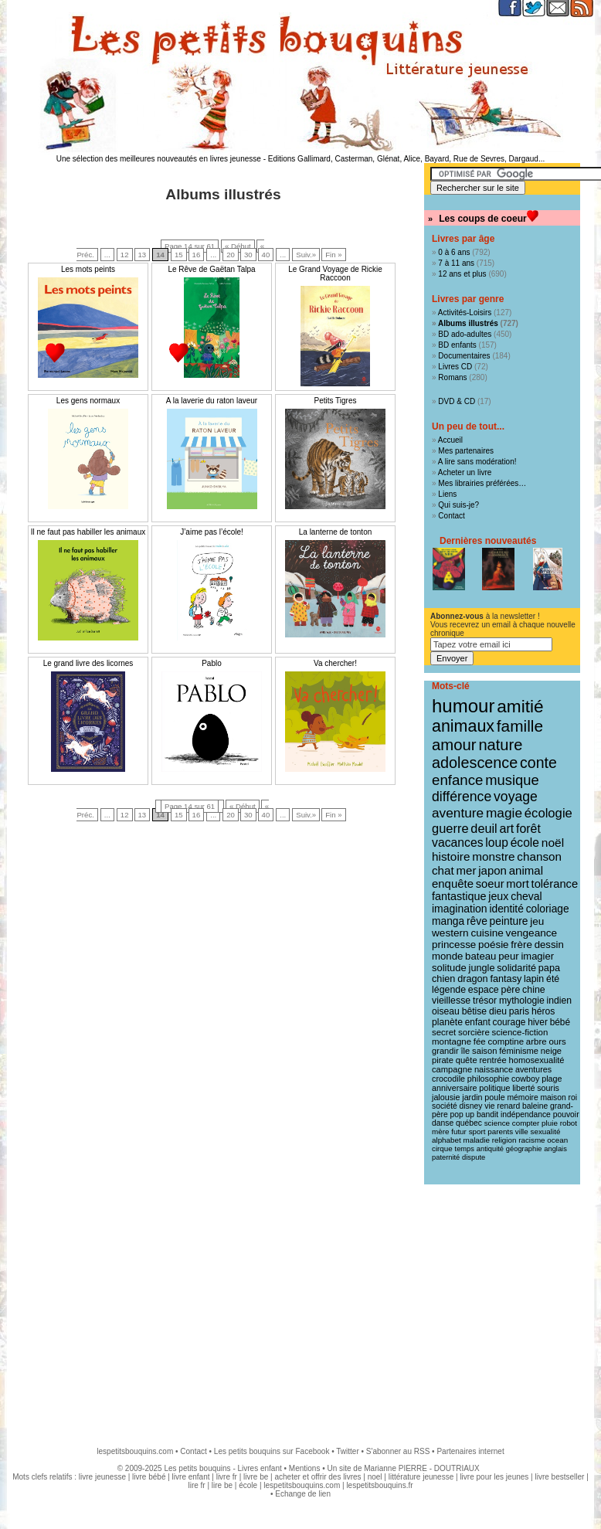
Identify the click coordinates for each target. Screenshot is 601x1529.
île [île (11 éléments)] (465, 1050)
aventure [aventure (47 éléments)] (458, 813)
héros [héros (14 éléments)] (543, 1011)
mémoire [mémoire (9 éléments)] (522, 1097)
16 (196, 254)
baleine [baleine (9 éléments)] (535, 1106)
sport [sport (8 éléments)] (477, 1131)
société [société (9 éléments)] (444, 1106)
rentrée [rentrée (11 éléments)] (492, 1060)
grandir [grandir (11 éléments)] (445, 1050)
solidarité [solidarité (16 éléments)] (516, 968)
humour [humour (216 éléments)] (463, 705)
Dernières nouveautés (488, 540)
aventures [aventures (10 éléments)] (533, 1069)
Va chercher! (335, 663)
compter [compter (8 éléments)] (526, 1123)
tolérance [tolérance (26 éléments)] (555, 884)
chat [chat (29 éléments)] (443, 870)
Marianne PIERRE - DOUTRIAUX (421, 1468)
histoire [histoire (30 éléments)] (451, 856)
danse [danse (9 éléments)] (442, 1123)
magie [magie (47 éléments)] (504, 813)
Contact (451, 515)
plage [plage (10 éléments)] (552, 1078)
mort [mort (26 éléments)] (517, 884)
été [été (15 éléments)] (552, 978)
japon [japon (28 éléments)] (492, 870)
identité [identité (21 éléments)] (506, 908)
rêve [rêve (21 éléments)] (477, 921)
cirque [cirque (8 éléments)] (442, 1148)
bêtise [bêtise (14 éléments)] (474, 1011)
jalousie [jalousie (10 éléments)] (446, 1097)
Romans (452, 377)
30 (248, 254)
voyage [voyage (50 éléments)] (516, 796)
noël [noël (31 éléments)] (553, 842)
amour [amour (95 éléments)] (454, 744)
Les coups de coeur (483, 218)
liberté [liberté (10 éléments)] (523, 1087)
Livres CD (455, 366)
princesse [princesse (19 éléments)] (454, 944)
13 (142, 254)
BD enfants (457, 345)
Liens (447, 494)
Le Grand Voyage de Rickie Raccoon (335, 273)
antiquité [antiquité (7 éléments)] (490, 1149)
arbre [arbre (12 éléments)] (536, 1041)
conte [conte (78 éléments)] (538, 762)
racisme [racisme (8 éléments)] (531, 1140)
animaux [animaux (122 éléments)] (463, 726)
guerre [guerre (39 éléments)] (450, 828)
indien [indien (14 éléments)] (559, 1000)
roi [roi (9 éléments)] (573, 1097)
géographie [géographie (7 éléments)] (524, 1149)
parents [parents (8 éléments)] (500, 1131)
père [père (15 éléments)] (511, 989)
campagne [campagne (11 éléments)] (452, 1069)
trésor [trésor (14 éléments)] (485, 1000)
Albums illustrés (468, 323)
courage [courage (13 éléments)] (508, 1022)
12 (125, 254)
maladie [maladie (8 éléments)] (476, 1140)
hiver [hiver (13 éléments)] (538, 1022)
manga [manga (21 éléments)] (448, 921)
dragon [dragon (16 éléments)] (472, 978)
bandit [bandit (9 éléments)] (487, 1114)
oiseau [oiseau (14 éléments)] (446, 1011)
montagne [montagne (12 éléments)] (451, 1041)
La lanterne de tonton (335, 532)
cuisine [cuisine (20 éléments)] (486, 933)
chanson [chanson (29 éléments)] (539, 856)
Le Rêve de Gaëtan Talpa (211, 269)
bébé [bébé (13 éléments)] (560, 1022)
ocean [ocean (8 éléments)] (557, 1140)
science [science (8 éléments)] (497, 1123)
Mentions (305, 1468)
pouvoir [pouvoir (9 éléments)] (566, 1114)
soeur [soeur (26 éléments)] (490, 884)
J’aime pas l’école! (211, 532)
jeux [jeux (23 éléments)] (498, 896)
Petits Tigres (335, 400)
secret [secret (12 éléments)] (444, 1032)
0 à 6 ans (454, 252)
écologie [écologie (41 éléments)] (548, 813)
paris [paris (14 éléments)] (519, 1011)
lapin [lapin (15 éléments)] (534, 978)
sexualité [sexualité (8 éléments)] (546, 1131)
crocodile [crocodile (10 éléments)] (448, 1078)
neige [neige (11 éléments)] (551, 1050)
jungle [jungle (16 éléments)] (482, 968)
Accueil (450, 440)
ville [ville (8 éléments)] (521, 1131)
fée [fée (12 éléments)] (480, 1041)
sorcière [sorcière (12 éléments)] (474, 1032)
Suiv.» (306, 254)
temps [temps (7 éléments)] (464, 1149)
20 (230, 254)
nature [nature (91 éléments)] (500, 744)
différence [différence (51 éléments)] (461, 796)
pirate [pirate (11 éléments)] (442, 1060)
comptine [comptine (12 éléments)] (506, 1041)
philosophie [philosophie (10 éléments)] (488, 1078)
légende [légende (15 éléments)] (449, 989)
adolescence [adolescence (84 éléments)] (475, 762)
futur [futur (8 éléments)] (459, 1131)
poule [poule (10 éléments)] (494, 1097)
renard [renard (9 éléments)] (508, 1106)
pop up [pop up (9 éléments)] (462, 1114)
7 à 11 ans (456, 263)
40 (266, 254)
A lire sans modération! (477, 461)
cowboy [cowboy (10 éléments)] (525, 1078)
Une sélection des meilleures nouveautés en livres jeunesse (158, 159)
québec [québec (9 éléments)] (469, 1123)
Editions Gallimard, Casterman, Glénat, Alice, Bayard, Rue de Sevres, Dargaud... (406, 159)
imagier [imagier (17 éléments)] (537, 956)
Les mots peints (88, 269)
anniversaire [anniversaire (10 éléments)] (454, 1087)
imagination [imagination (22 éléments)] (459, 908)
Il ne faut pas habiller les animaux (88, 532)
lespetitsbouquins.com (135, 1451)
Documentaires (464, 356)
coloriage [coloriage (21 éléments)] (547, 908)
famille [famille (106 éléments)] (520, 726)
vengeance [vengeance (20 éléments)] (532, 933)
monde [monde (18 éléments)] (447, 956)
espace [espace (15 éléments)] (483, 989)
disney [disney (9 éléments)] (471, 1106)
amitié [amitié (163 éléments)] (520, 706)
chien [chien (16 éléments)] (443, 978)
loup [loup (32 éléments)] (496, 842)
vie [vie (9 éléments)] (489, 1106)
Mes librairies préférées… (482, 483)
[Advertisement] (301, 1308)
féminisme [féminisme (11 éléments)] (518, 1050)
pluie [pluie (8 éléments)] (550, 1123)
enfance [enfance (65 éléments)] (458, 780)
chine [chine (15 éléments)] (533, 989)
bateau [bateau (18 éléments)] (480, 956)
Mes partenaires (466, 451)
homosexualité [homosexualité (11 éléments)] (537, 1060)
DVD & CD (456, 401)
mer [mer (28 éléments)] (467, 870)
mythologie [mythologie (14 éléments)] (522, 1000)
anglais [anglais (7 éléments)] (555, 1149)
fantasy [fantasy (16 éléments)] (505, 978)
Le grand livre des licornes (88, 663)
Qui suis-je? (458, 505)
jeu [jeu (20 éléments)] (537, 921)
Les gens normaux (88, 400)
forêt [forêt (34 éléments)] (528, 828)
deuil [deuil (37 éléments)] (483, 828)
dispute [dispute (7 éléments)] (473, 1157)
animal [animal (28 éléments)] (526, 870)
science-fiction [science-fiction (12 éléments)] (520, 1032)
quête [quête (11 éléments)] (466, 1060)
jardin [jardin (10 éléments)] (472, 1097)
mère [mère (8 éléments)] (440, 1131)
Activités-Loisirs (464, 312)
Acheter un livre (464, 472)
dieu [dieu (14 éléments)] (498, 1011)
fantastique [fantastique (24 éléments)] (459, 896)
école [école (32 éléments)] (525, 842)
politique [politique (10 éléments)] (494, 1087)
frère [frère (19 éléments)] (521, 944)
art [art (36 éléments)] (506, 828)
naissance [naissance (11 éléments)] (493, 1069)
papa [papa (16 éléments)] (549, 968)
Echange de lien (303, 1494)
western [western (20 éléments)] (450, 933)
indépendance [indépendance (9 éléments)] (526, 1114)
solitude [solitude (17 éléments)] (449, 967)
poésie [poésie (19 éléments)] (493, 944)
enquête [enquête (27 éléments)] (453, 883)
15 (179, 254)
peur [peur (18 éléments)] (508, 956)
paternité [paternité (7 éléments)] (446, 1157)
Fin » (333, 254)
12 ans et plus (462, 274)
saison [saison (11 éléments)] (484, 1050)
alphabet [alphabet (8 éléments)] (446, 1140)
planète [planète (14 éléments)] (447, 1022)
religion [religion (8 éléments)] (504, 1140)
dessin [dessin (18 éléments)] (549, 944)
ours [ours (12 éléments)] (556, 1041)
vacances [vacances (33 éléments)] (458, 842)
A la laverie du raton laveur (211, 400)
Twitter (347, 1451)
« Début (238, 246)
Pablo (212, 663)
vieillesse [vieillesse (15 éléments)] (451, 1000)
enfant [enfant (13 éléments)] (478, 1022)
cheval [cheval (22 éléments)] (526, 896)
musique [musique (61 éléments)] (511, 780)
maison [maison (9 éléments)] (552, 1097)
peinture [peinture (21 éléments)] (509, 921)
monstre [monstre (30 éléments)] (493, 856)
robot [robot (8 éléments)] (568, 1123)
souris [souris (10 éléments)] (548, 1087)
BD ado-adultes (464, 334)
